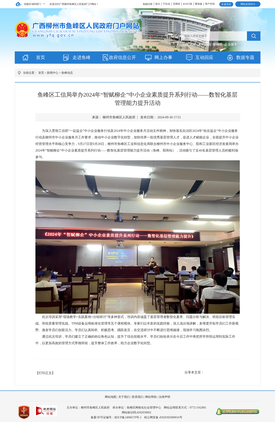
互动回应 (204, 57)
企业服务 (230, 44)
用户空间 (210, 3)
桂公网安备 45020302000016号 (163, 417)
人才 (193, 44)
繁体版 (198, 3)
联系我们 (137, 396)
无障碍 (176, 3)
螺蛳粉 (218, 44)
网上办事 (163, 57)
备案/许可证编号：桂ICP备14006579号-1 (116, 417)
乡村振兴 (205, 44)
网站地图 (110, 396)
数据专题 (245, 57)
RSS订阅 (187, 3)
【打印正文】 (45, 373)
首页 (40, 57)
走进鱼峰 (81, 57)
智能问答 (148, 4)
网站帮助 (151, 396)
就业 (185, 44)
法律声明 (164, 396)
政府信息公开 (122, 57)
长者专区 (226, 4)
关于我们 (124, 396)
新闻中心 (52, 72)
